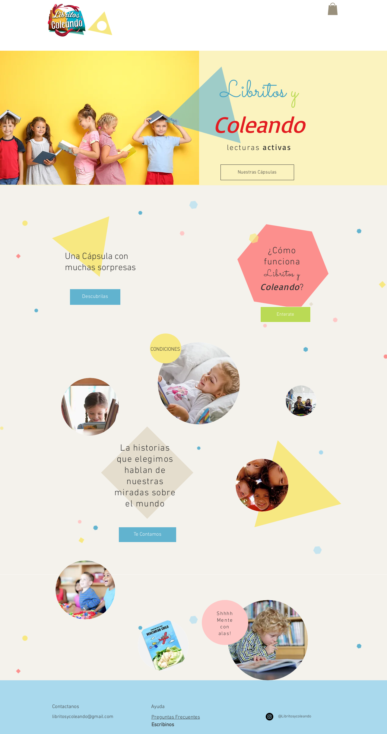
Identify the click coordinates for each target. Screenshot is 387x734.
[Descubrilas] (95, 297)
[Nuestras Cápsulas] (257, 172)
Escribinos (162, 725)
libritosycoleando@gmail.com (82, 717)
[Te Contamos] (147, 534)
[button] (333, 9)
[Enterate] (285, 314)
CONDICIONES (165, 349)
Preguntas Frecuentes (175, 717)
